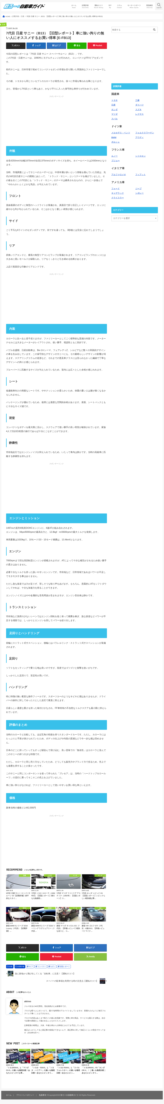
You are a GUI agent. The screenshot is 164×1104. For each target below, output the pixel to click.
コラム (119, 6)
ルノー (114, 156)
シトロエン (140, 156)
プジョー (115, 160)
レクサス (139, 114)
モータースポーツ (134, 6)
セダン (52, 967)
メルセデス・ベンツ (120, 133)
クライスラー (117, 198)
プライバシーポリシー (25, 1095)
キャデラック (117, 193)
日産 (10, 967)
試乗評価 (85, 6)
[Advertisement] (56, 120)
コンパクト (42, 967)
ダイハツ (139, 105)
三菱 (137, 100)
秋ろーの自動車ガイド (70, 1095)
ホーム (73, 6)
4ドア (31, 967)
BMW (113, 137)
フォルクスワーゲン (144, 133)
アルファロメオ (118, 174)
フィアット (140, 174)
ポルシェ (115, 142)
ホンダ (114, 109)
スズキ (138, 109)
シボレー (139, 193)
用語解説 (149, 6)
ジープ (138, 188)
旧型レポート (65, 967)
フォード (115, 188)
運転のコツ (98, 6)
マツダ (114, 114)
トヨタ (114, 100)
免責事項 (42, 1095)
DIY (110, 6)
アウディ (139, 137)
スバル (114, 119)
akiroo (27, 1001)
